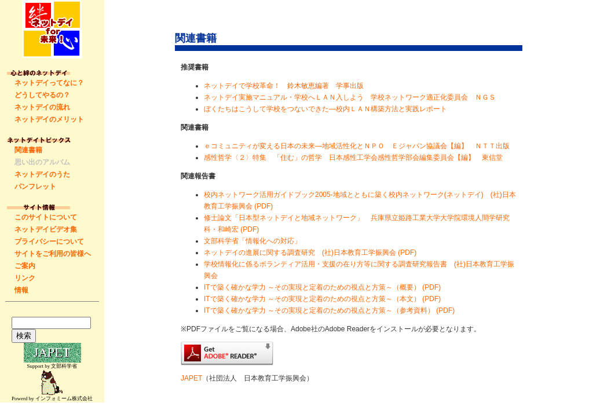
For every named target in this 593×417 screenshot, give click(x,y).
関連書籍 (28, 150)
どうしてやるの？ (42, 95)
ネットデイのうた (42, 174)
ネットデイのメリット (49, 119)
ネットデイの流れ (42, 107)
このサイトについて (45, 217)
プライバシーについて (49, 241)
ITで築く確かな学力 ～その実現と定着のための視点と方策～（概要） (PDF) (322, 287)
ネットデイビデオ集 (45, 229)
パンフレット (35, 186)
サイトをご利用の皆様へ (52, 254)
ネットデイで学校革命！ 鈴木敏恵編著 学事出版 (284, 86)
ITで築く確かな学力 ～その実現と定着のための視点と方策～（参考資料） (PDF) (329, 310)
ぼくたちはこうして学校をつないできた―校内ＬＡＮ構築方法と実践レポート (325, 109)
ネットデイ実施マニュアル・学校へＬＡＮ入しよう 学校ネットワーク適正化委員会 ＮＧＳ (350, 97)
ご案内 (24, 266)
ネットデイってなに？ (49, 83)
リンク (24, 278)
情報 (21, 290)
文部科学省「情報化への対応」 (252, 241)
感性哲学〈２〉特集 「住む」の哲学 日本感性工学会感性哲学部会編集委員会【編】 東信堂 (353, 157)
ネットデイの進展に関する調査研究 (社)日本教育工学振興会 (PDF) (310, 252)
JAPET (191, 378)
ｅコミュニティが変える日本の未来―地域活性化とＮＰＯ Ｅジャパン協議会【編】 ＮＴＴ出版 (357, 146)
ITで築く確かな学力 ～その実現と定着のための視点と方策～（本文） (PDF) (322, 299)
